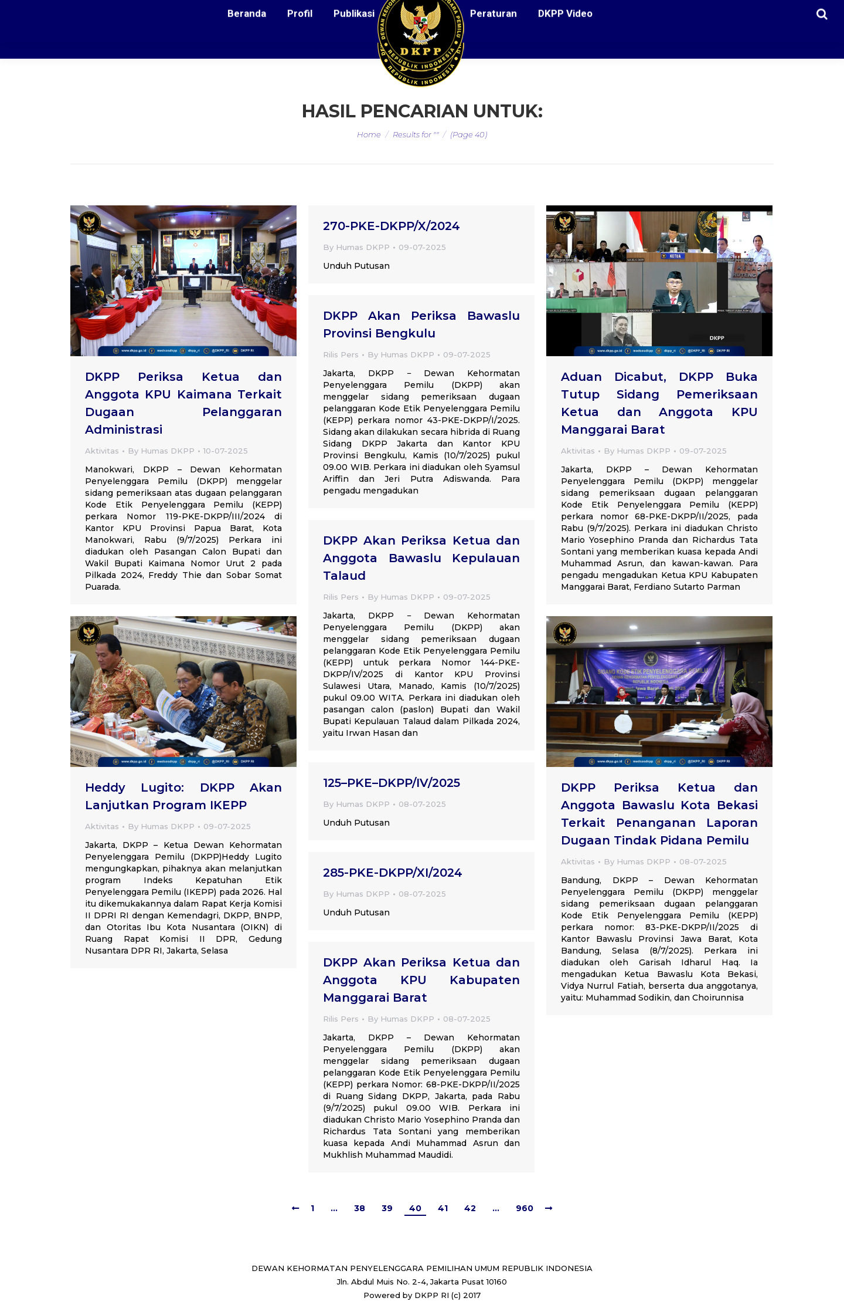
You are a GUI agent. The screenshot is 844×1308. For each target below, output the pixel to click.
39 (387, 1208)
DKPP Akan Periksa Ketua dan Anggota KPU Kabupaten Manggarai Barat (421, 980)
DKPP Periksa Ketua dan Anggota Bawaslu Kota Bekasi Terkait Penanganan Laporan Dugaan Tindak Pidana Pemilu (659, 813)
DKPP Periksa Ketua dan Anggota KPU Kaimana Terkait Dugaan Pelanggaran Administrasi (183, 403)
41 (443, 1208)
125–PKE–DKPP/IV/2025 (391, 783)
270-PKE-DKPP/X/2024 (391, 226)
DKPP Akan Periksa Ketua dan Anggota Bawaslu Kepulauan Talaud (421, 558)
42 (470, 1208)
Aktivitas (102, 450)
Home (369, 134)
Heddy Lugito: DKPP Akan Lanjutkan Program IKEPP (183, 796)
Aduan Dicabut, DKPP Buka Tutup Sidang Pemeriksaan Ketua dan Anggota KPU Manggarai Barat (659, 403)
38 (359, 1208)
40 (415, 1208)
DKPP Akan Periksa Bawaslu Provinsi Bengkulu (421, 324)
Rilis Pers (341, 354)
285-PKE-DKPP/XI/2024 (392, 873)
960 (524, 1208)
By (161, 450)
